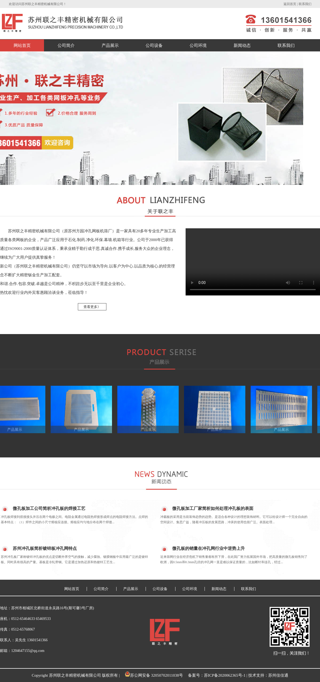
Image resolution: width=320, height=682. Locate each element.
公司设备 (154, 45)
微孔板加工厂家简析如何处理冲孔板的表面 (212, 508)
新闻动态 (242, 45)
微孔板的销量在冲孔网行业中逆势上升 (208, 548)
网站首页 (22, 45)
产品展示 (110, 45)
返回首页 (289, 4)
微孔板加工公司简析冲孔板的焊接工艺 (49, 508)
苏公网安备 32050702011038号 (154, 675)
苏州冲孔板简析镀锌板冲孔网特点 (45, 548)
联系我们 (305, 4)
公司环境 (198, 45)
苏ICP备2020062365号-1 (225, 675)
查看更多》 (92, 307)
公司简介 (66, 45)
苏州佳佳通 (278, 675)
